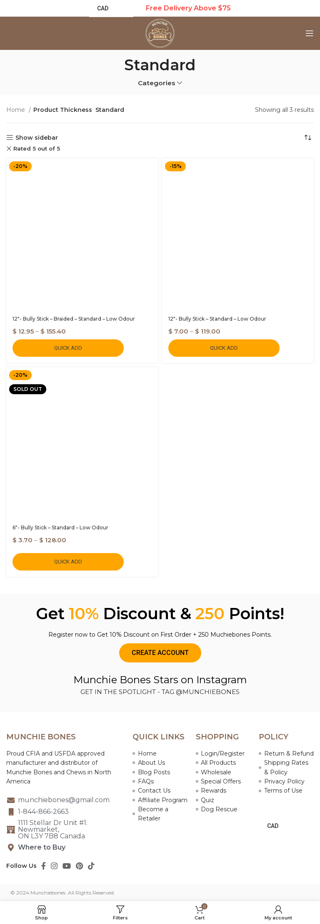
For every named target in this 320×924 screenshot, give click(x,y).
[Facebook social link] (43, 866)
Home (16, 110)
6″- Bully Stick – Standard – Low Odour (60, 527)
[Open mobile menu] (309, 33)
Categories (156, 83)
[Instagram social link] (54, 866)
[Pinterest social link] (79, 866)
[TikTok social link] (91, 866)
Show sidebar (36, 137)
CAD (272, 826)
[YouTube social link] (66, 866)
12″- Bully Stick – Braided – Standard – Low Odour (73, 319)
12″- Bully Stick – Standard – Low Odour (217, 319)
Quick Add (68, 348)
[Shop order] (307, 137)
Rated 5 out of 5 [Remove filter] (36, 148)
